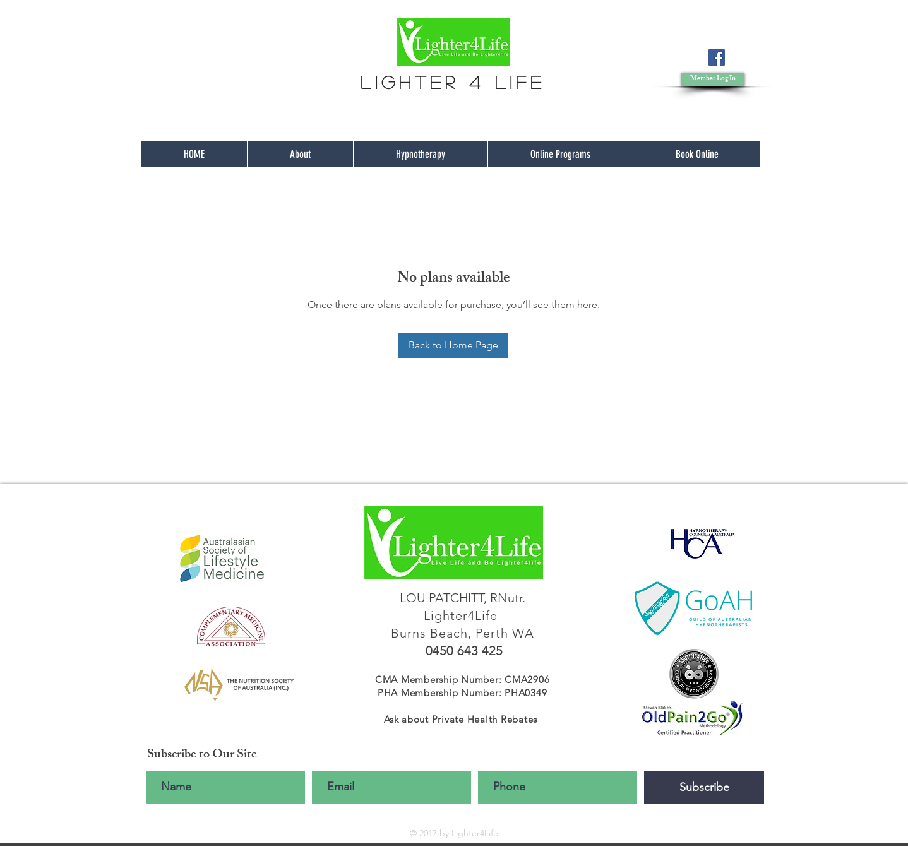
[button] (712, 79)
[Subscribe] (704, 787)
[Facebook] (716, 57)
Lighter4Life (462, 615)
